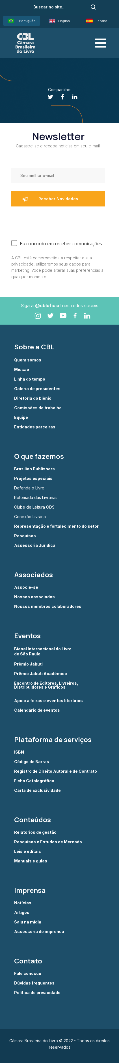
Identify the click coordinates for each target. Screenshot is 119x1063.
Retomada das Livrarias (35, 498)
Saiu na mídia (27, 922)
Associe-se (26, 587)
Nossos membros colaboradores (47, 606)
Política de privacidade (37, 993)
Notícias (22, 903)
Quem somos (27, 360)
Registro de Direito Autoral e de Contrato (55, 771)
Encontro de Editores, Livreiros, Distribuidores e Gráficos (46, 685)
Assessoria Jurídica (34, 545)
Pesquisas (25, 536)
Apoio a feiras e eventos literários (48, 701)
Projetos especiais (33, 478)
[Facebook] (59, 97)
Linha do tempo (29, 379)
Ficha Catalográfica (34, 781)
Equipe (21, 417)
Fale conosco (27, 974)
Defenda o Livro (29, 488)
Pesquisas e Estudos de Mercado (48, 842)
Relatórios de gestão (35, 832)
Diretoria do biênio (32, 398)
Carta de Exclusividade (37, 790)
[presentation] (54, 222)
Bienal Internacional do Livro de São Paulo (43, 651)
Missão (21, 370)
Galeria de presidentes (37, 389)
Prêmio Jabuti (28, 664)
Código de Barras (31, 762)
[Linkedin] (72, 97)
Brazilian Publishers (34, 469)
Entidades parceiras (34, 427)
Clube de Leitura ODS (34, 507)
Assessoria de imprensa (39, 932)
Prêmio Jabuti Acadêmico (40, 674)
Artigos (21, 912)
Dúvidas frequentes (34, 983)
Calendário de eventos (37, 710)
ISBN (19, 752)
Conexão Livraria (30, 517)
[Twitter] (47, 97)
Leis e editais (27, 851)
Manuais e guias (30, 861)
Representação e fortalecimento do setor (56, 526)
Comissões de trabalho (38, 408)
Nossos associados (34, 597)
